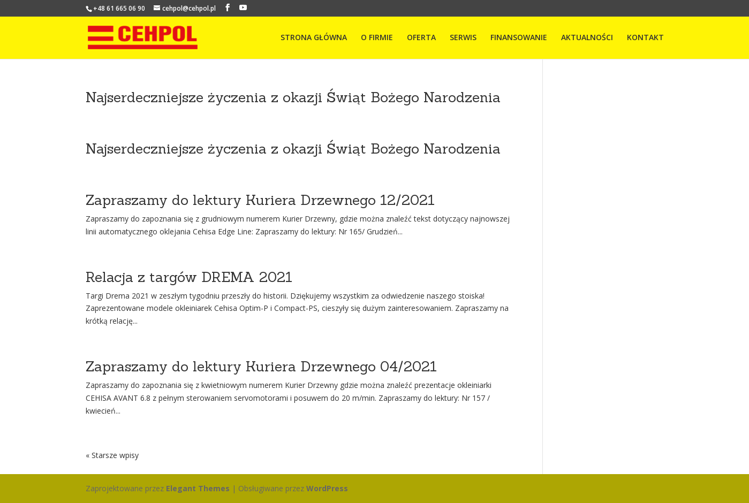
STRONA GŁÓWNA (314, 38)
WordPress (327, 488)
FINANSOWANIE (518, 38)
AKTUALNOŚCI (587, 38)
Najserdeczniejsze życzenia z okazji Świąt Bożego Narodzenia (293, 97)
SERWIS (463, 38)
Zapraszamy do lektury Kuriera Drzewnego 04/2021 (261, 366)
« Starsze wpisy (112, 455)
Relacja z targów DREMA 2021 (189, 277)
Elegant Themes (198, 488)
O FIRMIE (377, 38)
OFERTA (421, 38)
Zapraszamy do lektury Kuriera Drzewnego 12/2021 (260, 200)
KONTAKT (645, 38)
